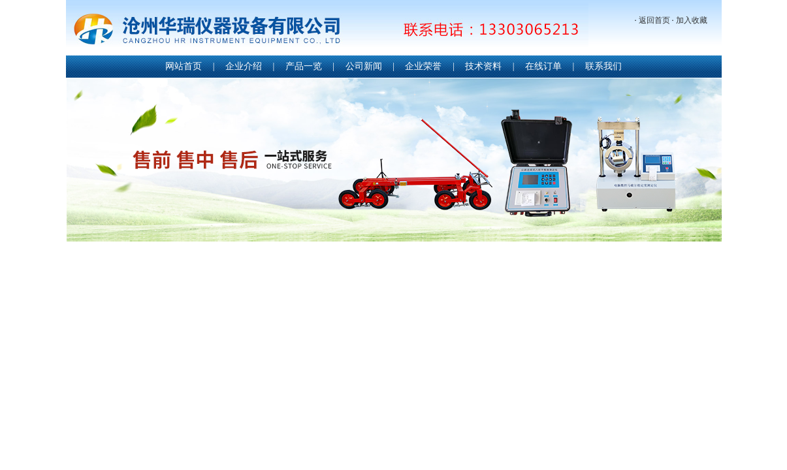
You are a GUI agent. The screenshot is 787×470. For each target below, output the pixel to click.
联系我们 (603, 66)
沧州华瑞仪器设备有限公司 (327, 29)
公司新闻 (363, 66)
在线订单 (543, 66)
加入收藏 (691, 20)
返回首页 (654, 20)
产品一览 (303, 66)
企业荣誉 (423, 66)
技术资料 (483, 66)
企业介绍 (243, 66)
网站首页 (183, 66)
